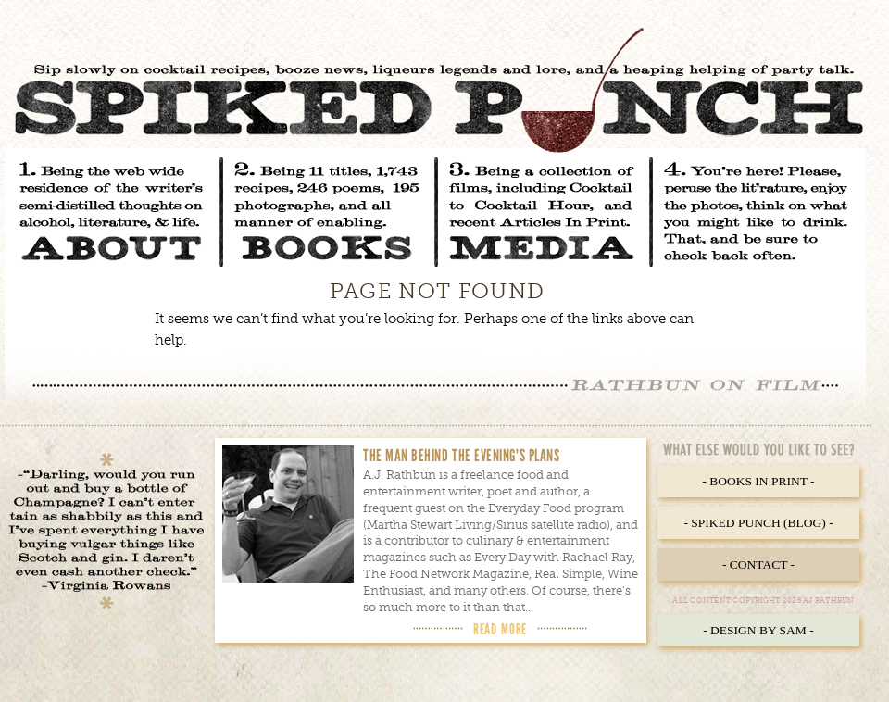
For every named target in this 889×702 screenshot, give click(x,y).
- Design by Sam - (758, 630)
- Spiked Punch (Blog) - (758, 523)
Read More (500, 629)
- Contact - (758, 564)
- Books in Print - (758, 481)
